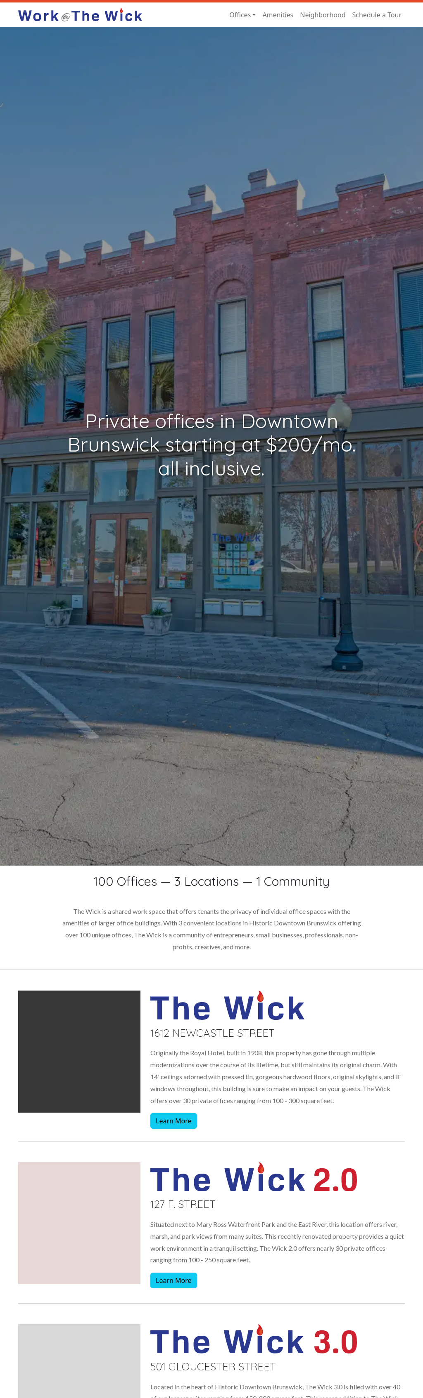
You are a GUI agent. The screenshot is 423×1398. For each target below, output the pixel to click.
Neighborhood (322, 14)
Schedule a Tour (377, 14)
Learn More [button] (174, 1120)
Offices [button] (240, 14)
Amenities (277, 14)
